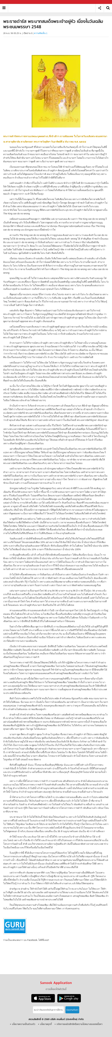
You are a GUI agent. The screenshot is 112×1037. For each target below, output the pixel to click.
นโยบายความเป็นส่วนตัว (23, 1024)
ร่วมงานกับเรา (72, 1010)
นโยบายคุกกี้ (46, 1024)
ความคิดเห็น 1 (40, 33)
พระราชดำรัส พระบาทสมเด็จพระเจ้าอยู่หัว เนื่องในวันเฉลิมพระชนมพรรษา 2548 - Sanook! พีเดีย (53, 8)
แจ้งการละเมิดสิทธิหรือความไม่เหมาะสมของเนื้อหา (79, 1024)
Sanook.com (10, 2)
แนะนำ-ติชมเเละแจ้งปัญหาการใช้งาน (48, 1010)
